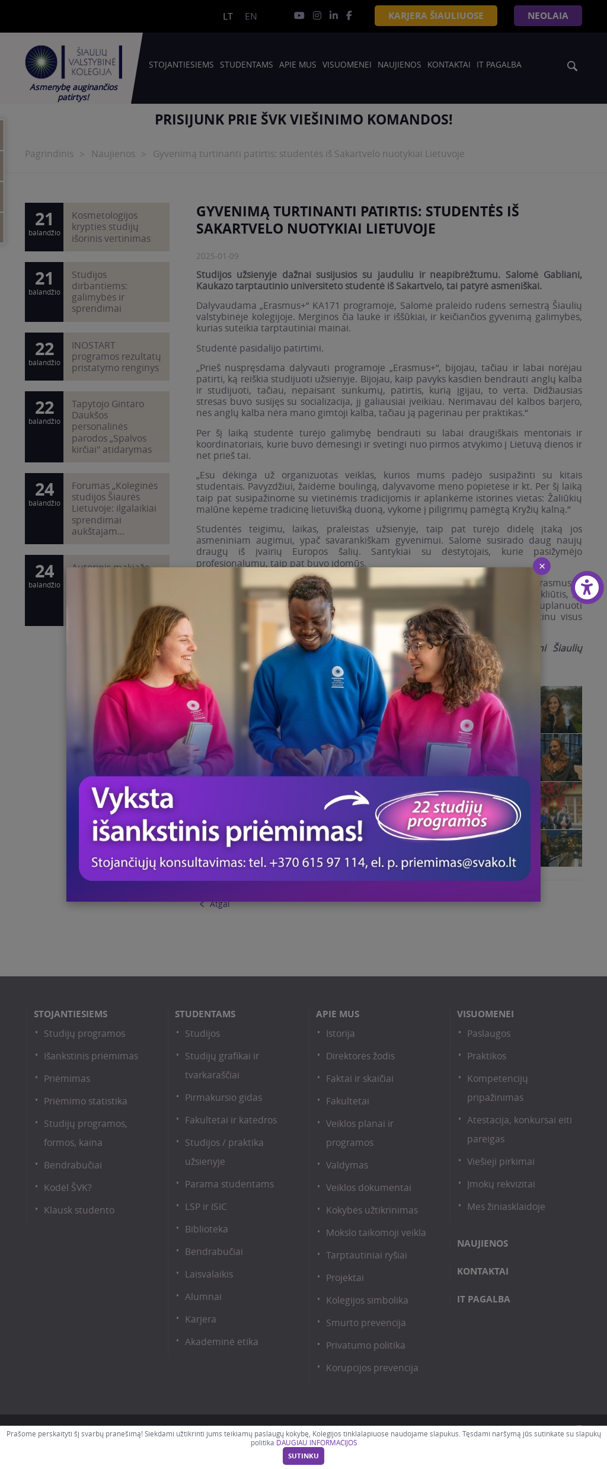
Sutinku (303, 1456)
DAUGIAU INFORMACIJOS (316, 1442)
